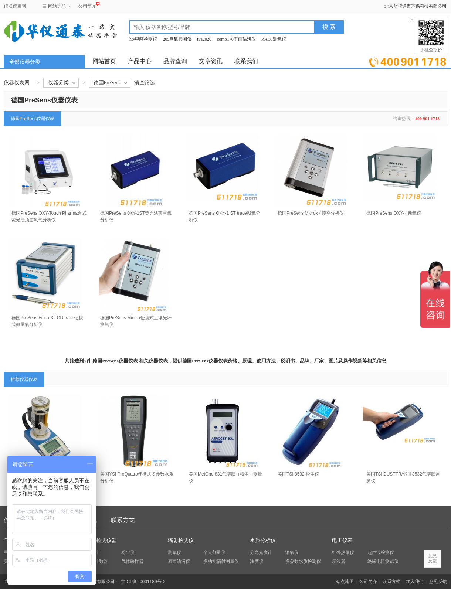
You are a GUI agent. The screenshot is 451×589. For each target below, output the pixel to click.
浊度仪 (256, 561)
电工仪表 (342, 540)
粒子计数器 (97, 561)
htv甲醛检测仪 (143, 39)
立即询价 (407, 61)
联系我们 (246, 61)
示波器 (338, 561)
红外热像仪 (343, 552)
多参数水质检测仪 (303, 561)
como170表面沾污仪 (236, 39)
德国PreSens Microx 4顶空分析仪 (311, 213)
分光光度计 (261, 552)
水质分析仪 (263, 540)
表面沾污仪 (179, 561)
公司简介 (87, 5)
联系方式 (123, 520)
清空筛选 (144, 82)
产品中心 (140, 61)
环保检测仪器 (101, 540)
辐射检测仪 (181, 540)
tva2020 (204, 39)
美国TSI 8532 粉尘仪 (298, 474)
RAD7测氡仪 (273, 39)
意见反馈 (438, 581)
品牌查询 (175, 61)
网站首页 (104, 61)
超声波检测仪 (380, 552)
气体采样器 (132, 561)
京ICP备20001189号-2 (143, 581)
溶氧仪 (292, 552)
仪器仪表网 (15, 6)
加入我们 (415, 581)
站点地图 (345, 581)
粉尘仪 (128, 552)
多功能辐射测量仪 (221, 561)
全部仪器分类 (24, 62)
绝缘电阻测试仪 (383, 561)
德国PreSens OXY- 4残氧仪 (393, 213)
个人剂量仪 (214, 552)
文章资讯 (211, 61)
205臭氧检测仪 (177, 39)
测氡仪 (174, 552)
